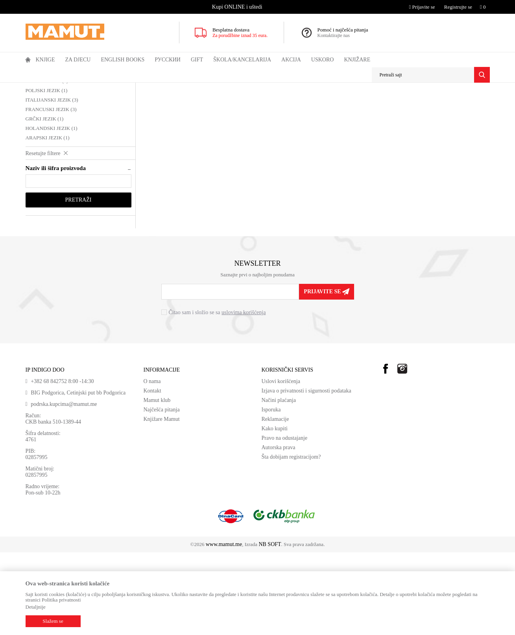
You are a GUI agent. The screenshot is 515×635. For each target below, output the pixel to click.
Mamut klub (157, 483)
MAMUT (35, 88)
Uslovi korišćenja (281, 464)
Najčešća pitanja (162, 492)
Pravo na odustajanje (285, 521)
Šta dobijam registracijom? (291, 539)
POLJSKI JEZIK (47, 173)
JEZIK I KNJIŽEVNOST (140, 88)
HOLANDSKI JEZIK (52, 211)
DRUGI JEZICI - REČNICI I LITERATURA (212, 88)
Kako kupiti (275, 511)
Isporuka (271, 492)
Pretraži (78, 282)
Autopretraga (315, 103)
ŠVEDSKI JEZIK (47, 135)
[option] (238, 7)
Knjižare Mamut (162, 502)
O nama (152, 464)
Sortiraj (347, 103)
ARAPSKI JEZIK (48, 220)
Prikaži (404, 103)
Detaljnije (36, 607)
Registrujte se (458, 7)
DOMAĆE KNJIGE (91, 88)
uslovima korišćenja (244, 395)
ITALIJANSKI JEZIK (52, 182)
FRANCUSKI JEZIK (51, 192)
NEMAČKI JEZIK (49, 126)
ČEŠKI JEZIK (44, 145)
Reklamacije (275, 502)
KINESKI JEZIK (47, 164)
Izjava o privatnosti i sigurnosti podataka (306, 473)
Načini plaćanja (279, 483)
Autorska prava (278, 530)
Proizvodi (58, 88)
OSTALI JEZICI (46, 154)
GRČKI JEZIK (45, 201)
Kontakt (152, 473)
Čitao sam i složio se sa (217, 395)
